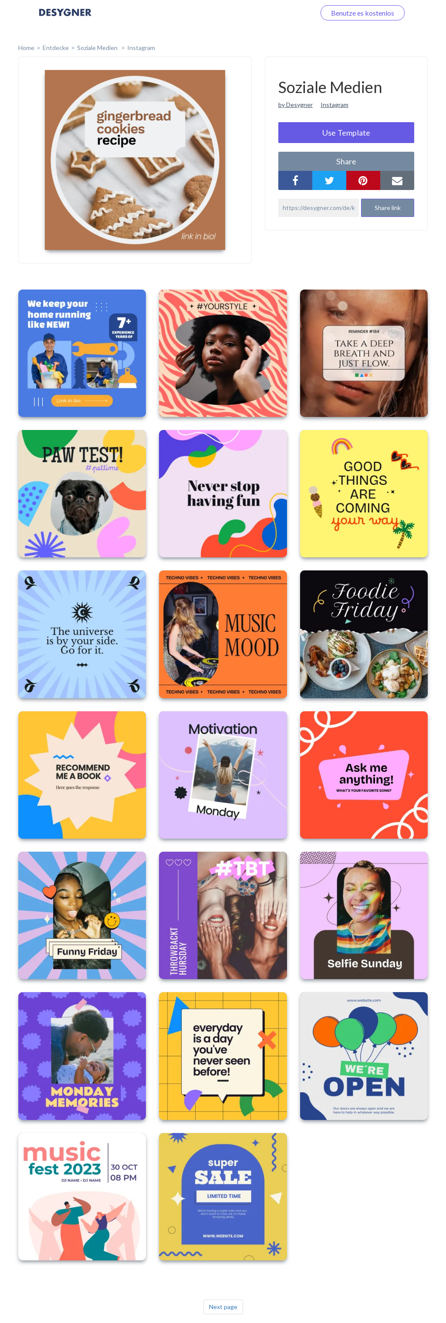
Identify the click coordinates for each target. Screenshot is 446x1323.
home (26, 47)
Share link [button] (388, 207)
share (346, 161)
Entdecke (56, 47)
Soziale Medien (98, 47)
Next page (223, 1306)
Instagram (141, 47)
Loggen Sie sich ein (277, 13)
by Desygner (295, 104)
